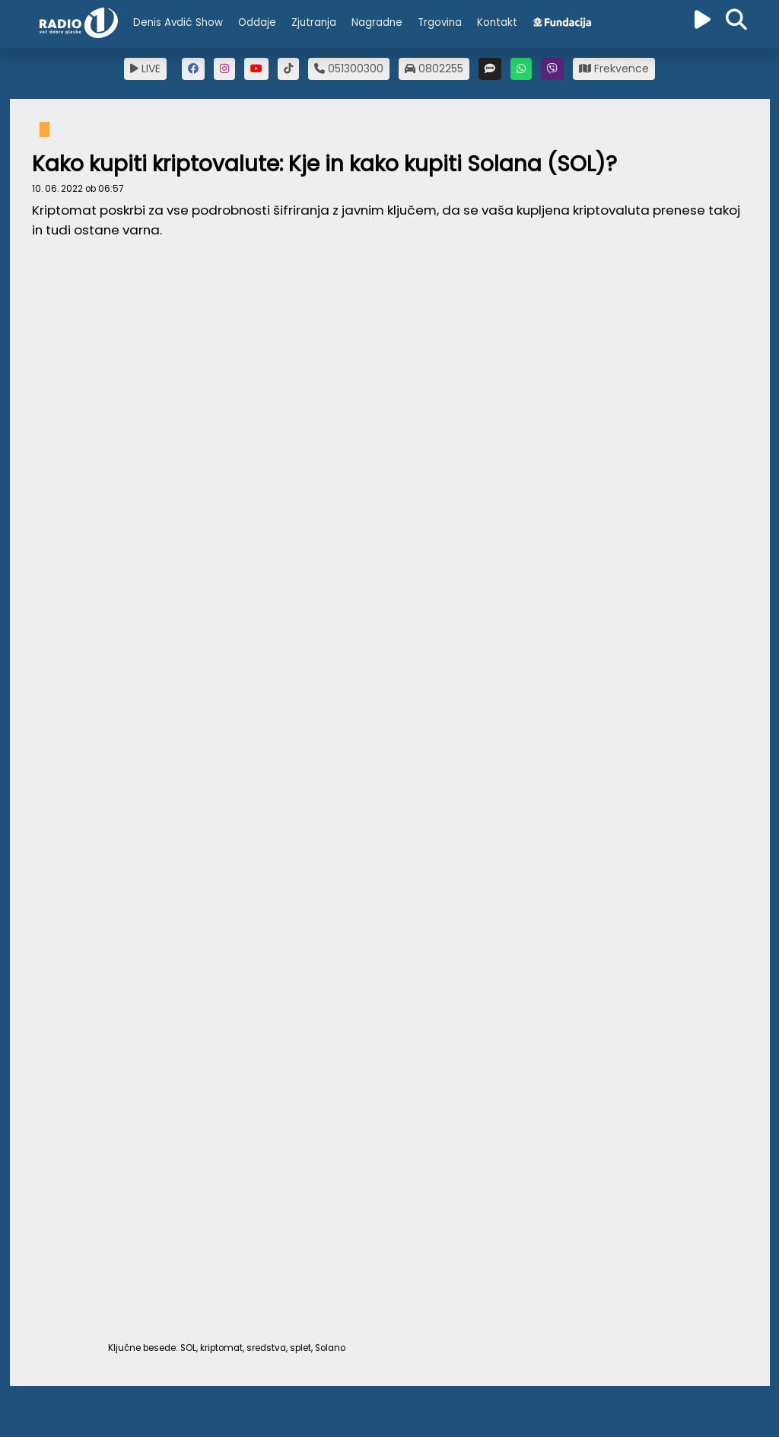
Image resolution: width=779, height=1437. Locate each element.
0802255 (434, 68)
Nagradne (376, 22)
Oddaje (257, 22)
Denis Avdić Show (178, 22)
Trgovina (440, 22)
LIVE (145, 68)
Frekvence (614, 68)
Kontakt (497, 22)
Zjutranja (313, 22)
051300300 (348, 68)
